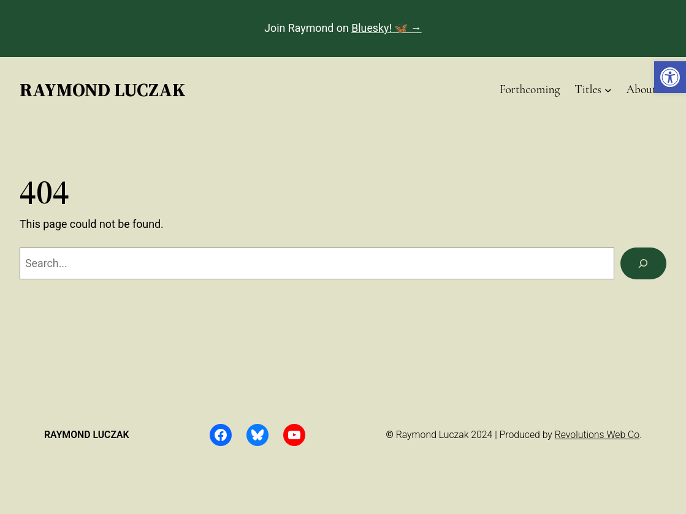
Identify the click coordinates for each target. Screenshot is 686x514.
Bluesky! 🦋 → (386, 27)
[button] (670, 77)
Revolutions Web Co (597, 434)
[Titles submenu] (608, 89)
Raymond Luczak (103, 89)
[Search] (643, 263)
